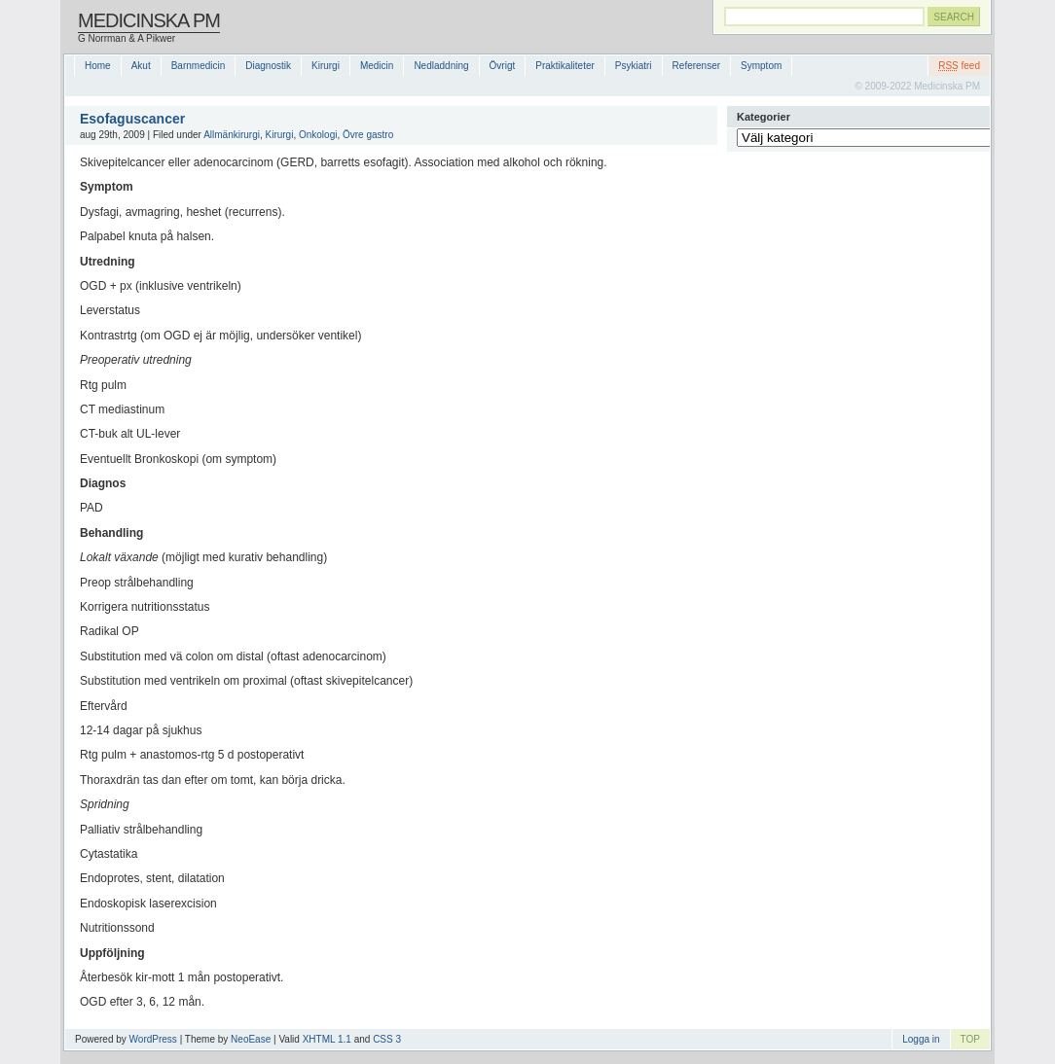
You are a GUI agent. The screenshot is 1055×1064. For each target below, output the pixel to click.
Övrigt (503, 65)
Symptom (761, 65)
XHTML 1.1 (327, 1039)
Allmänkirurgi (231, 134)
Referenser (696, 65)
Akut (141, 65)
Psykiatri (633, 65)
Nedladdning (441, 65)
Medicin (376, 65)
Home (98, 65)
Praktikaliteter (565, 65)
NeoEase (251, 1039)
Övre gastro (368, 134)
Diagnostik (268, 65)
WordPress (153, 1039)
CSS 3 (387, 1039)
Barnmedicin (198, 65)
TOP (970, 1039)
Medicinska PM (149, 20)
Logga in (920, 1039)
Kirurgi (325, 65)
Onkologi (318, 134)
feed (959, 65)
